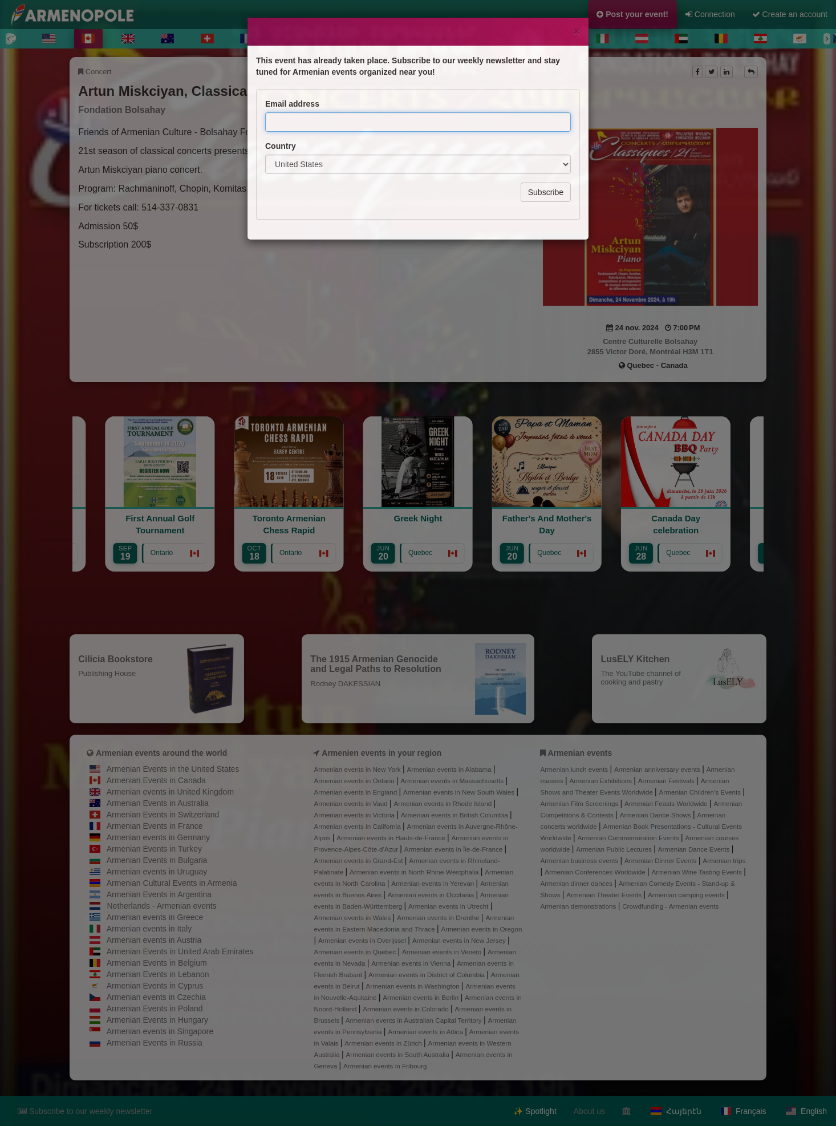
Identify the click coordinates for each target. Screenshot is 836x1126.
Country (280, 95)
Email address (292, 53)
